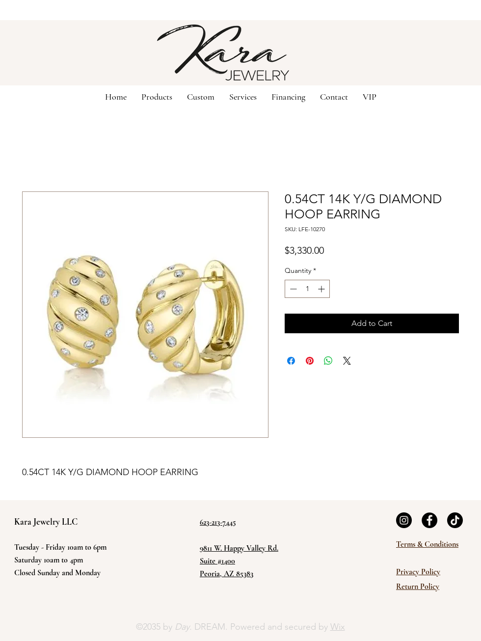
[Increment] (322, 288)
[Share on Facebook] (291, 361)
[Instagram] (404, 520)
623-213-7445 (218, 522)
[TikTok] (455, 520)
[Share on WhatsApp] (328, 361)
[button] (201, 96)
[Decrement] (292, 288)
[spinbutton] (307, 288)
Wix (337, 626)
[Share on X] (347, 361)
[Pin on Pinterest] (310, 361)
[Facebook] (429, 520)
